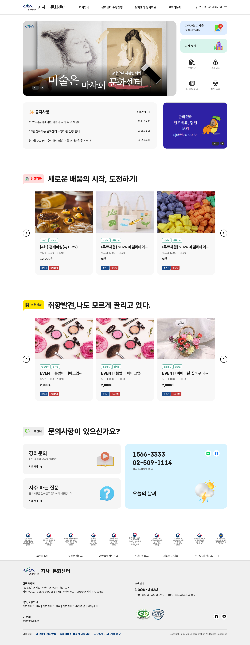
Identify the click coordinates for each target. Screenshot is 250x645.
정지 (42, 87)
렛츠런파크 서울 (31, 606)
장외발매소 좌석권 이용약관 (75, 634)
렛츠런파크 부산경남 (74, 606)
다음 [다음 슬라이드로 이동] (223, 233)
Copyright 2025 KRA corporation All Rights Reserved (198, 634)
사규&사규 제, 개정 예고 (107, 634)
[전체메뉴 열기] (225, 7)
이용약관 (27, 634)
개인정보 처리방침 (46, 634)
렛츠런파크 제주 (51, 606)
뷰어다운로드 (141, 555)
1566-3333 (147, 589)
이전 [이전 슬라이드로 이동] (26, 233)
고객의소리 (42, 555)
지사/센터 (92, 606)
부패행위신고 (75, 555)
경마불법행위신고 (108, 555)
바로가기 (33, 466)
